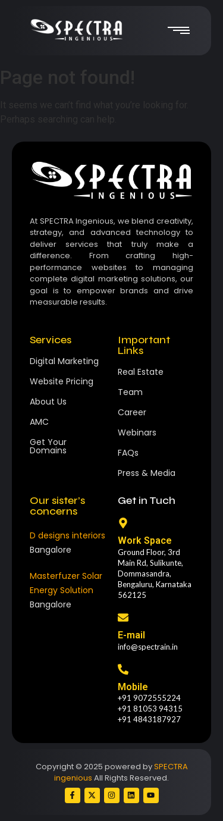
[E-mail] (123, 618)
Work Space (145, 540)
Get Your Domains (48, 446)
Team (130, 392)
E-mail (131, 635)
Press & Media (146, 473)
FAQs (128, 453)
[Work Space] (123, 524)
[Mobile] (123, 670)
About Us (48, 402)
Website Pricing (61, 381)
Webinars (137, 432)
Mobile (133, 686)
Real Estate (141, 372)
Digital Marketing (64, 361)
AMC (39, 422)
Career (132, 412)
